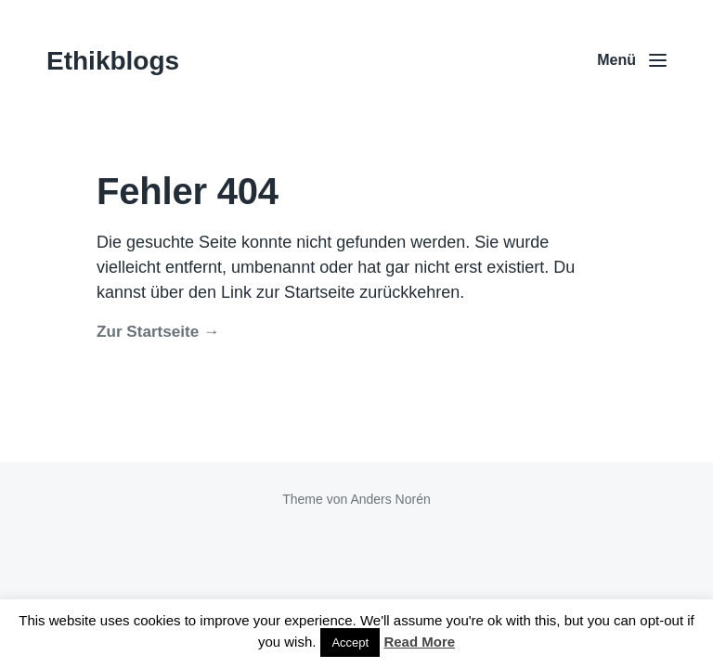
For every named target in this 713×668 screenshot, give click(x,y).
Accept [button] (350, 642)
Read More (419, 641)
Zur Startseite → (158, 331)
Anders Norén (390, 499)
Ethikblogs (112, 60)
